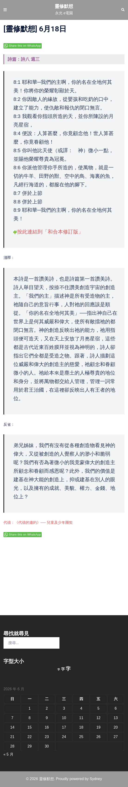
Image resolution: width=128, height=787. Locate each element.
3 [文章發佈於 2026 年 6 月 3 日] (64, 708)
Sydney (96, 779)
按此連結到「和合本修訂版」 (50, 232)
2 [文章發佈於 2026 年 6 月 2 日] (47, 708)
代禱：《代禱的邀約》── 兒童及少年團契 (38, 522)
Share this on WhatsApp (25, 45)
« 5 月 (8, 754)
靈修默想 (64, 6)
